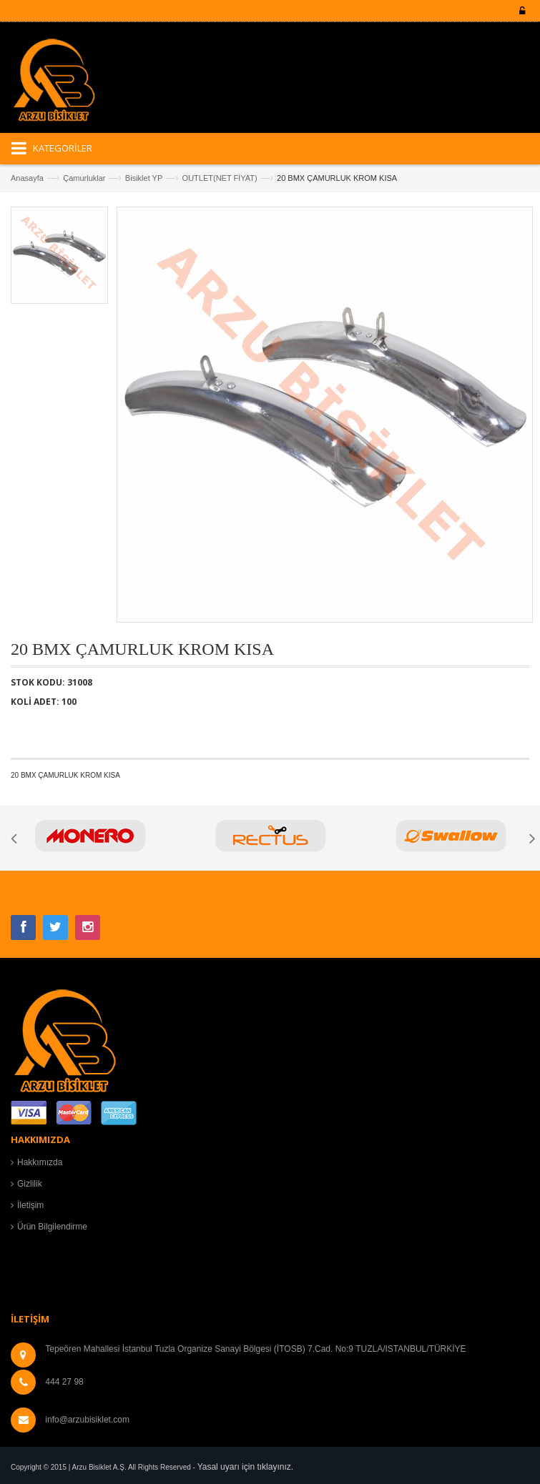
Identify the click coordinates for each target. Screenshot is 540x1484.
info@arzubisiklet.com (87, 1420)
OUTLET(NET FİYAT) (219, 178)
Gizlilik (29, 1184)
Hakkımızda (39, 1162)
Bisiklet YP (143, 178)
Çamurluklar (84, 178)
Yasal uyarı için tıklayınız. (245, 1467)
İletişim (30, 1205)
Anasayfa (27, 178)
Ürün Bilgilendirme (52, 1227)
